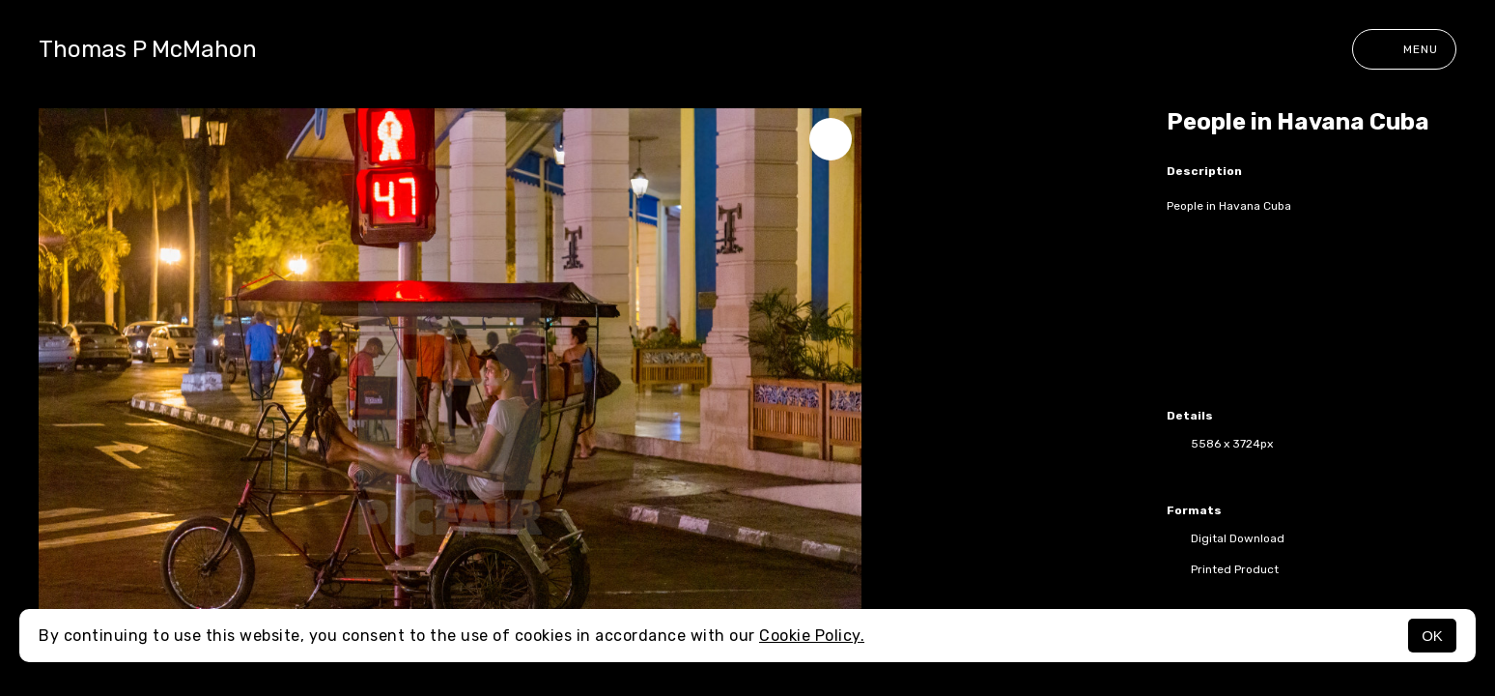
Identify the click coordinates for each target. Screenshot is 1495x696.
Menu (1404, 49)
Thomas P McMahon (148, 49)
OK (1432, 635)
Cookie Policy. (811, 635)
